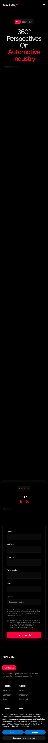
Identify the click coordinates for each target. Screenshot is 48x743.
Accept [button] (35, 732)
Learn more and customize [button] (24, 738)
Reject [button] (13, 732)
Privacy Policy (24, 613)
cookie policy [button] (37, 721)
